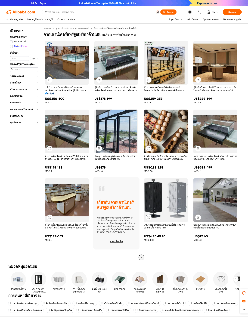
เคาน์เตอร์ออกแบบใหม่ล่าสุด (23, 303)
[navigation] (24, 143)
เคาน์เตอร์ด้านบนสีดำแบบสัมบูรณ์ (143, 303)
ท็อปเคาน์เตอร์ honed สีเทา (55, 303)
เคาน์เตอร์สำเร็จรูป (174, 303)
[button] (157, 12)
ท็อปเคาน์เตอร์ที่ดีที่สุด (118, 310)
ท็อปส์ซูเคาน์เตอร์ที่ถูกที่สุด (60, 310)
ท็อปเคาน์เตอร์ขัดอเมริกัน (90, 310)
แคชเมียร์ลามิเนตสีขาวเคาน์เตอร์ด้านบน (180, 310)
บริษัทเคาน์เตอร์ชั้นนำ (111, 303)
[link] (244, 293)
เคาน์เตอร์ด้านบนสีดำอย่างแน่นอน (26, 310)
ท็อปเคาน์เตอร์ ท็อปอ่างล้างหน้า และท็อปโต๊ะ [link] (115, 28)
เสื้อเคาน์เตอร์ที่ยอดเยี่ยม (216, 310)
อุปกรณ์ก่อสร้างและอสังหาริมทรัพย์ (72, 28)
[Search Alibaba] (99, 12)
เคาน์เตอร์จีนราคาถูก (84, 303)
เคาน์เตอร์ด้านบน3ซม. (225, 303)
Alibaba (47, 28)
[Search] (168, 12)
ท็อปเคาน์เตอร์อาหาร (145, 310)
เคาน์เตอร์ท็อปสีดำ (199, 303)
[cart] (200, 12)
